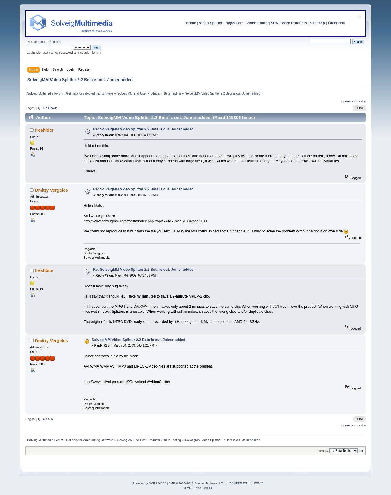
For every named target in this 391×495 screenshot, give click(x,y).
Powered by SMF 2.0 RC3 (149, 483)
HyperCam (234, 23)
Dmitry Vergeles (51, 190)
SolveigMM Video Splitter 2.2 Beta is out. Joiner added (138, 340)
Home (191, 23)
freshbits (44, 129)
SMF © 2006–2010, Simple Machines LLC (196, 483)
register (54, 41)
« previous (348, 101)
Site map (317, 23)
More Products (294, 23)
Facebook (336, 23)
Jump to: (323, 450)
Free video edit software (244, 483)
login (41, 41)
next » (361, 101)
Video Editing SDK (262, 23)
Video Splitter (210, 23)
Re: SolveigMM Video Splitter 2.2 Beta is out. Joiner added (143, 129)
